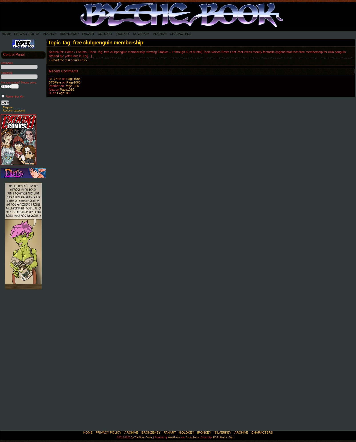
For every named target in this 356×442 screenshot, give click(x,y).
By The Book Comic (141, 437)
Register (8, 107)
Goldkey (105, 34)
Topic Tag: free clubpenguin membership (95, 43)
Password (6, 72)
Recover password (14, 110)
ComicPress (192, 437)
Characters (180, 34)
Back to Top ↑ (227, 437)
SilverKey (141, 34)
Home (6, 34)
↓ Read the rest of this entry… (69, 60)
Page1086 (73, 79)
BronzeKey (69, 34)
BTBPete (55, 79)
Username (7, 63)
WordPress (174, 437)
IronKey (123, 34)
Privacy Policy (27, 34)
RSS (215, 437)
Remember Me (13, 96)
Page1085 (64, 93)
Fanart (88, 34)
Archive (50, 34)
